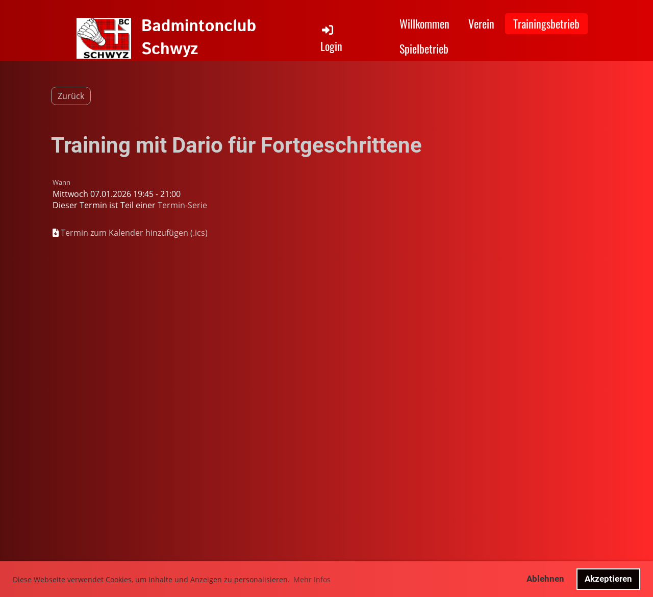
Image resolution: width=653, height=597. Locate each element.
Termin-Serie (182, 205)
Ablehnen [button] (545, 579)
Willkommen (424, 23)
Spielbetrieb (423, 48)
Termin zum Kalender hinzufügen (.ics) (134, 232)
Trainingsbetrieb (546, 23)
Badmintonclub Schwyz (198, 38)
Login (331, 38)
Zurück (71, 96)
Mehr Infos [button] (312, 579)
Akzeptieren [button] (608, 579)
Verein (481, 23)
